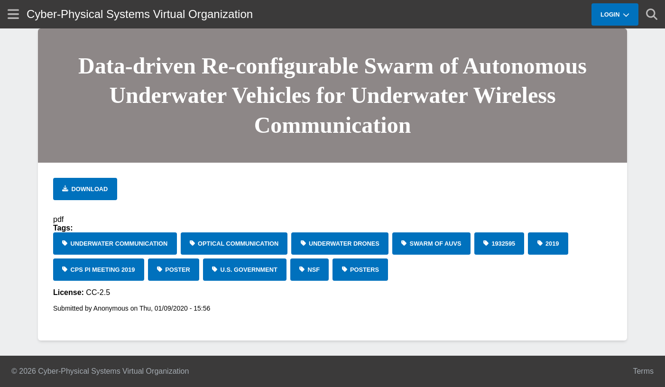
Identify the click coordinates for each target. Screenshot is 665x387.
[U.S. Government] (244, 269)
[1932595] (499, 243)
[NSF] (309, 269)
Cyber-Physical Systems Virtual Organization (140, 14)
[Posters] (360, 269)
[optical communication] (234, 243)
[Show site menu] (13, 14)
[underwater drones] (339, 243)
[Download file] (85, 189)
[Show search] (651, 14)
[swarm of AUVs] (431, 243)
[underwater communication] (115, 243)
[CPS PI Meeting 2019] (98, 269)
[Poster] (173, 269)
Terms (643, 371)
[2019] (548, 243)
